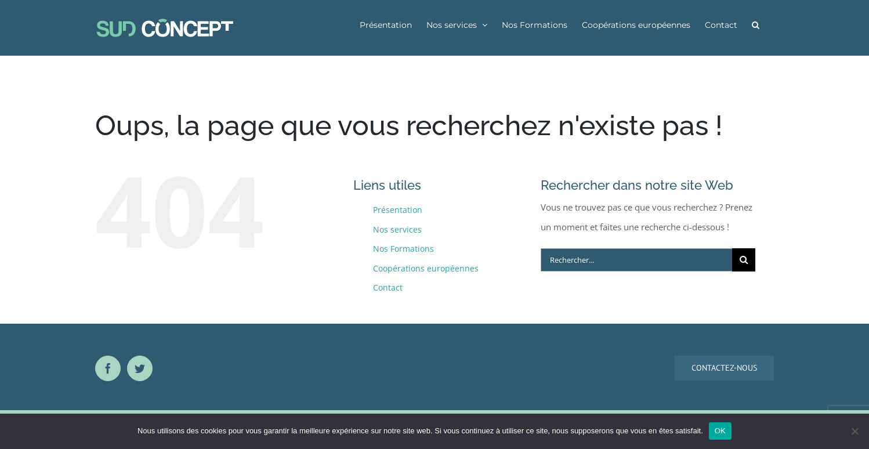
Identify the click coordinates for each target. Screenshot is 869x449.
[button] (755, 24)
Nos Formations (403, 248)
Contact (388, 287)
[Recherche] (743, 259)
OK (720, 430)
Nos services (397, 229)
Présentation (397, 209)
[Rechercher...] (636, 259)
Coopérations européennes (426, 268)
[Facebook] (108, 368)
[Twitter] (140, 368)
